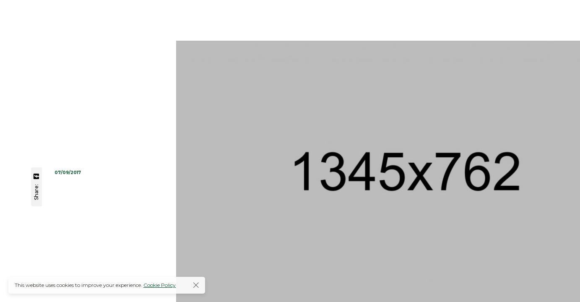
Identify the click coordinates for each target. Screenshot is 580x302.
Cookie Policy (159, 285)
